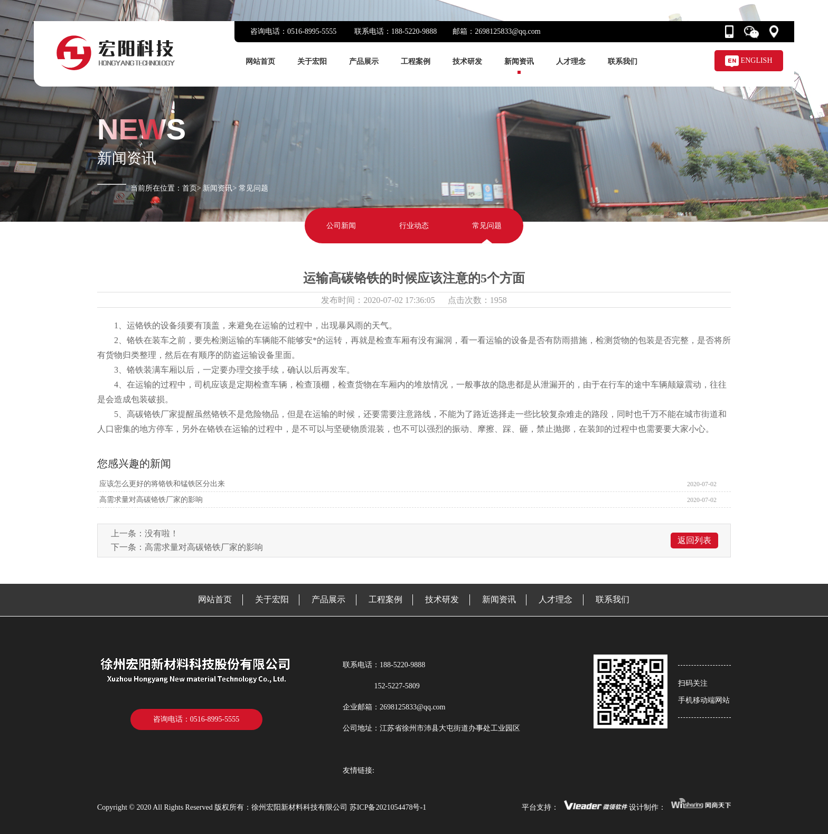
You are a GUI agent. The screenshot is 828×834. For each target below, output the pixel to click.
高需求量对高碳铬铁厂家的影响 (150, 500)
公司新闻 (341, 226)
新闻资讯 (519, 61)
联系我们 (622, 61)
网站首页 (260, 61)
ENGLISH (748, 60)
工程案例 (415, 61)
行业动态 (414, 226)
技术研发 (467, 61)
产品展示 (364, 61)
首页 (189, 188)
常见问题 (487, 226)
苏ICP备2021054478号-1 (388, 807)
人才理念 (571, 61)
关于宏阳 (312, 61)
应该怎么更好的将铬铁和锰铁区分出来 (161, 484)
